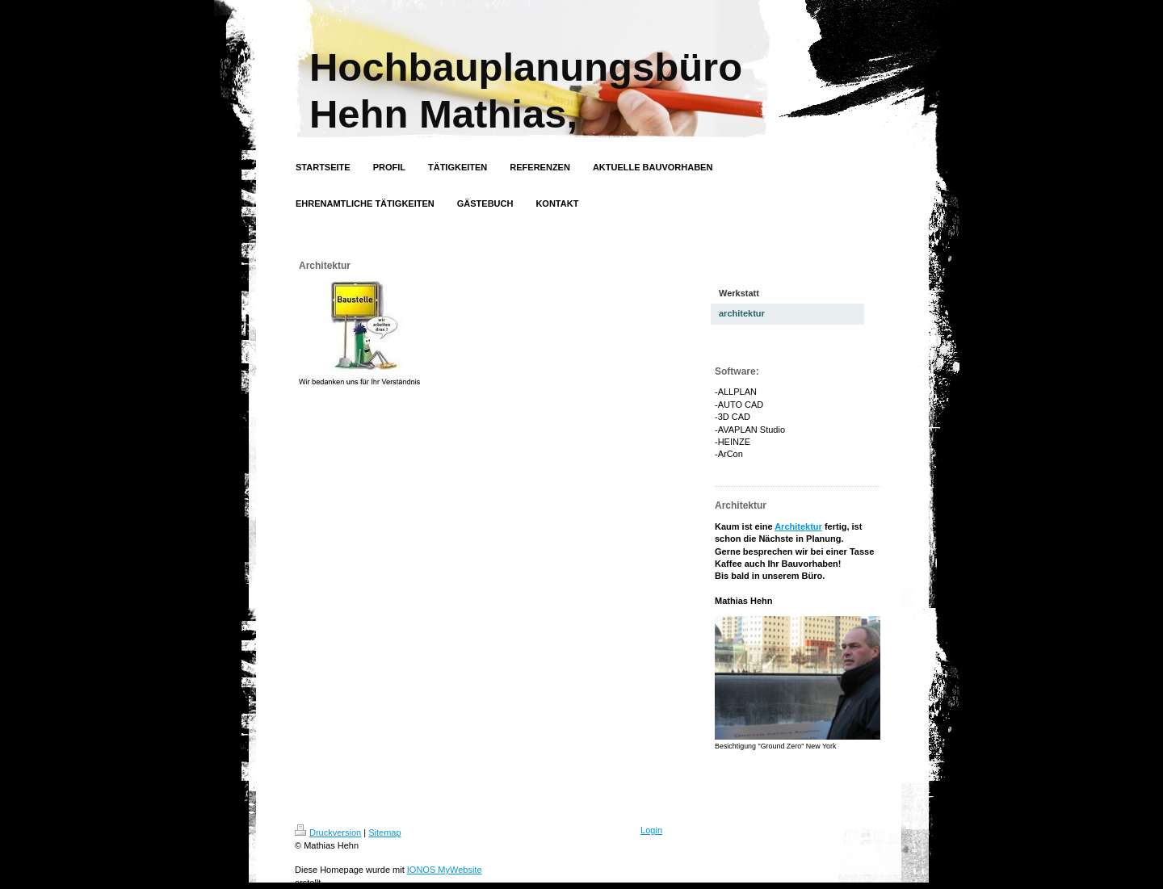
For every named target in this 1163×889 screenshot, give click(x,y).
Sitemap (384, 832)
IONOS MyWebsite (444, 869)
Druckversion (328, 832)
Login (651, 830)
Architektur (798, 526)
